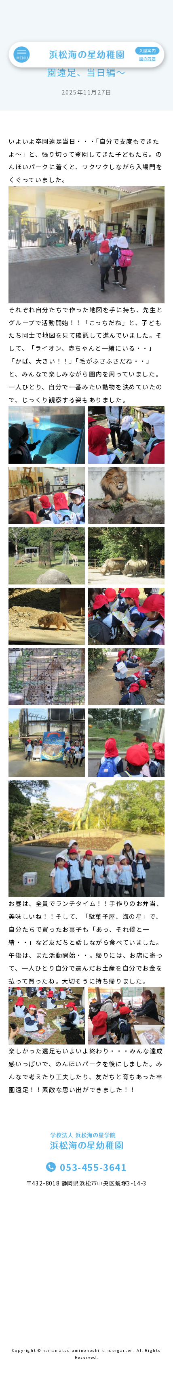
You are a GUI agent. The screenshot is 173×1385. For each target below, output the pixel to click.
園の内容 (147, 58)
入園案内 (147, 50)
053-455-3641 (93, 1166)
